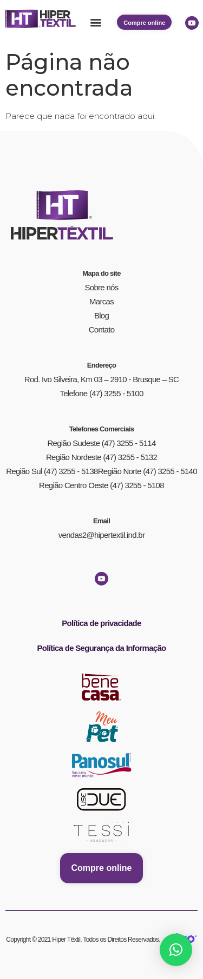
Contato (102, 329)
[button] (95, 22)
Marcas (101, 301)
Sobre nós (101, 287)
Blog (101, 315)
